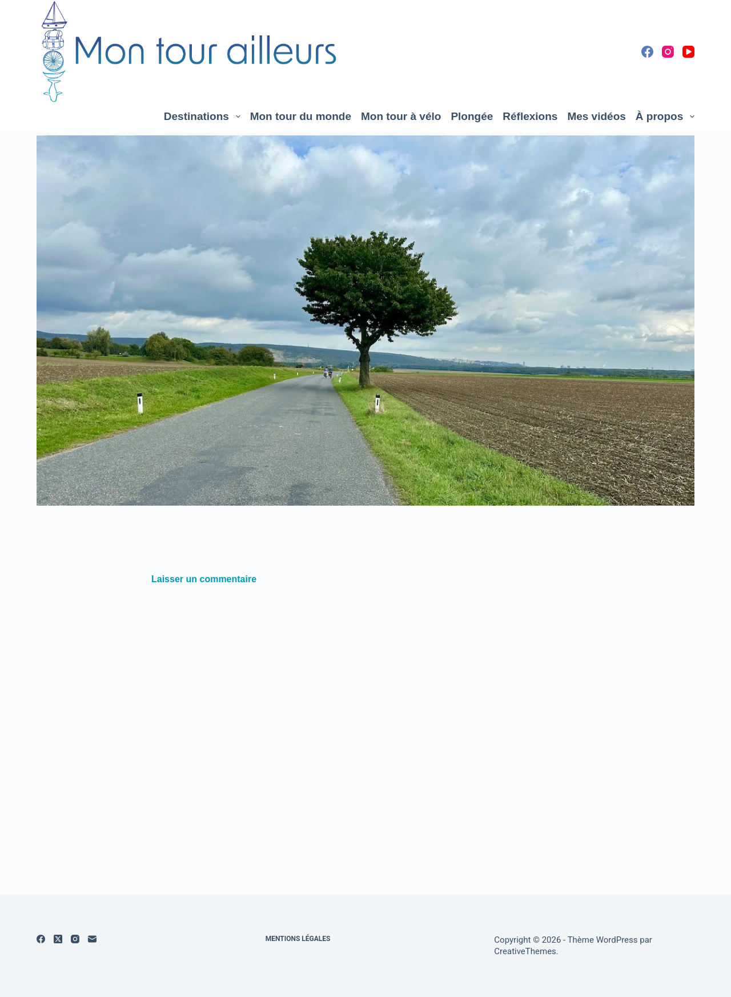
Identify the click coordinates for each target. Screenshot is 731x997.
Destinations (204, 116)
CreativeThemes (525, 951)
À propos (665, 116)
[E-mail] (92, 939)
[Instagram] (668, 52)
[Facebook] (647, 52)
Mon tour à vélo (401, 116)
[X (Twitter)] (58, 939)
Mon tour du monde (300, 116)
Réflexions (530, 116)
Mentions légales (298, 939)
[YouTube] (688, 52)
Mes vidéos (596, 116)
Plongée (472, 116)
